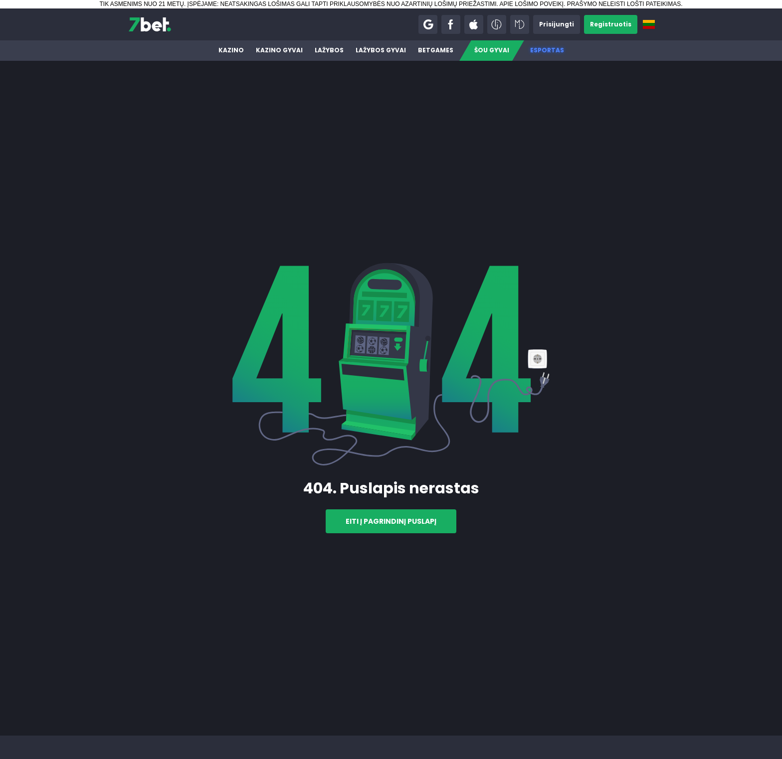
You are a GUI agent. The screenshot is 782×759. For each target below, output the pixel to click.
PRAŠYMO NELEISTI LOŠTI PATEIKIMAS (624, 3)
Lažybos (329, 50)
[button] (427, 24)
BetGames (435, 50)
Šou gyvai (491, 50)
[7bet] (150, 24)
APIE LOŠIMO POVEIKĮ (531, 3)
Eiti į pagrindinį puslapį (391, 521)
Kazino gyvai (279, 50)
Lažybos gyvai (381, 50)
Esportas (547, 50)
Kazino (231, 50)
